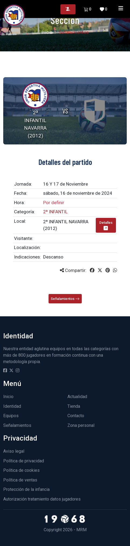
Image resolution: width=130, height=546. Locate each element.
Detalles (105, 225)
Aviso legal (13, 451)
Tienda (73, 406)
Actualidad (77, 396)
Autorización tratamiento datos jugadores (42, 499)
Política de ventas (20, 480)
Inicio (46, 32)
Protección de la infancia (26, 489)
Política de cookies (21, 470)
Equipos (11, 415)
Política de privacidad (23, 460)
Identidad (12, 406)
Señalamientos (65, 299)
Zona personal (80, 425)
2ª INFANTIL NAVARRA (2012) (65, 225)
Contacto (75, 415)
